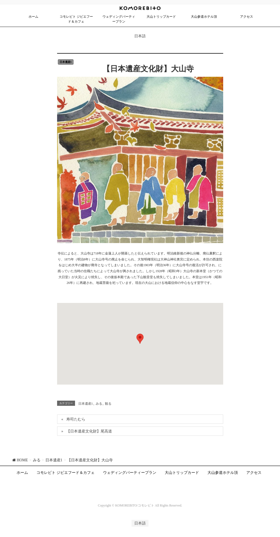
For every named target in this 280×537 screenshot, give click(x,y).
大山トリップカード (182, 473)
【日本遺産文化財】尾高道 (89, 431)
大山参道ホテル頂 (222, 473)
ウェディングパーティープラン (129, 473)
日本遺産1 (66, 61)
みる (99, 404)
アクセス (254, 473)
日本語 (140, 36)
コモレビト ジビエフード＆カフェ (65, 473)
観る (108, 404)
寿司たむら (75, 419)
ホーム (22, 473)
